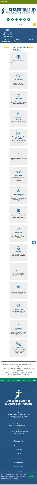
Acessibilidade (6, 41)
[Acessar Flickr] (20, 19)
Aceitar (31, 476)
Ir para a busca (10, 33)
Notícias (18, 458)
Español (18, 39)
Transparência (18, 466)
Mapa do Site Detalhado (18, 445)
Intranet (24, 41)
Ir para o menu (4, 33)
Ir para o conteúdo (7, 30)
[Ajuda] (28, 19)
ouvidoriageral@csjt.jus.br (20, 374)
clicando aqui (22, 478)
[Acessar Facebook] (12, 19)
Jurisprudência (18, 462)
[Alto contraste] (24, 19)
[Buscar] (26, 24)
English (7, 39)
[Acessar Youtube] (16, 19)
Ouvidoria (18, 471)
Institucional (18, 449)
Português (30, 39)
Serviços (18, 453)
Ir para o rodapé (7, 36)
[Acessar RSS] (8, 19)
